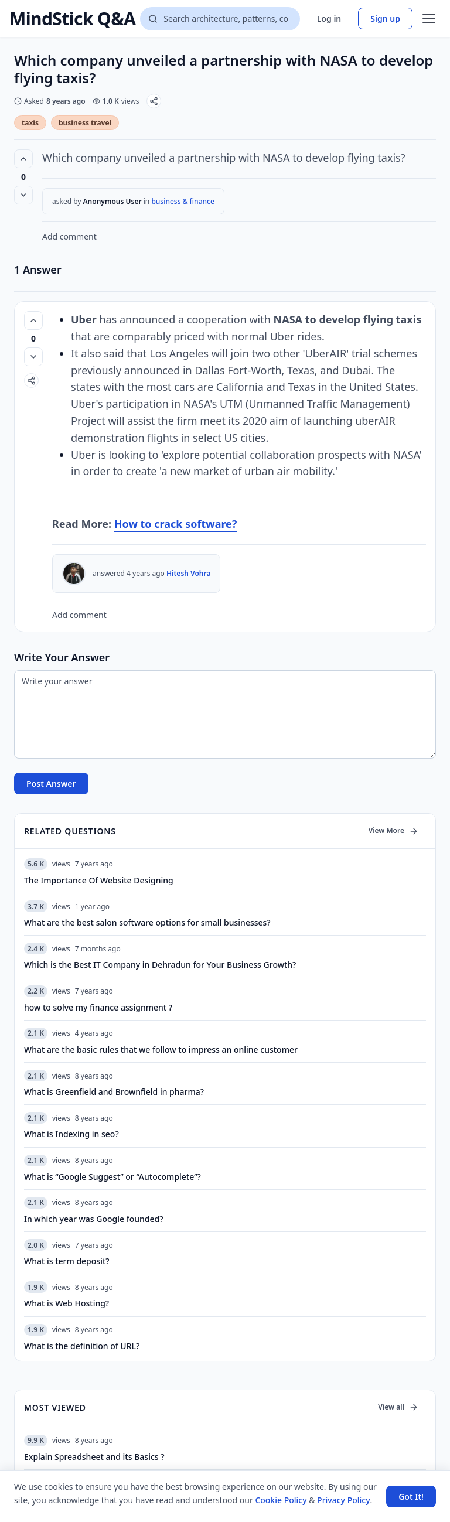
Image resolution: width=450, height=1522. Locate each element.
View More (393, 830)
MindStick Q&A (72, 19)
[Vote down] (23, 195)
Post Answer (51, 783)
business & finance (182, 201)
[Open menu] (429, 18)
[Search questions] (219, 18)
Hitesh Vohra (188, 573)
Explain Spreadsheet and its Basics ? (94, 1456)
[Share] (153, 101)
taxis (30, 123)
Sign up (385, 18)
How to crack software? (175, 524)
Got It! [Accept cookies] (411, 1496)
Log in (329, 18)
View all (398, 1407)
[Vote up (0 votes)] (23, 158)
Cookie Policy (280, 1500)
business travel (85, 123)
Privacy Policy (343, 1500)
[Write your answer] (225, 714)
